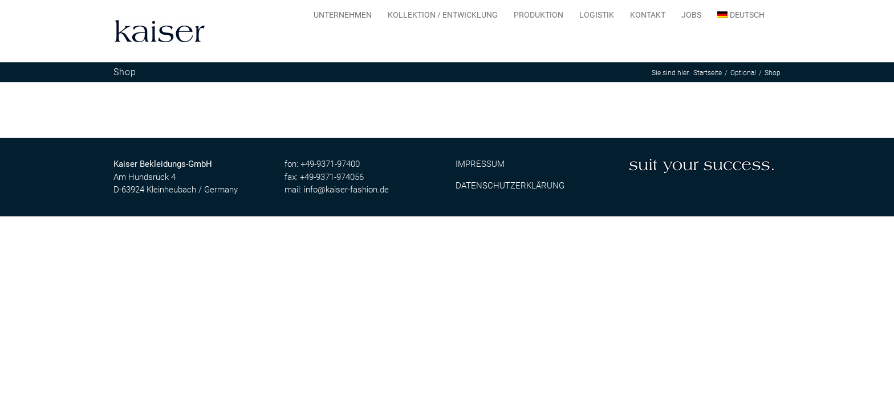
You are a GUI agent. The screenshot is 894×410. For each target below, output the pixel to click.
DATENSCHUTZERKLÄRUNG (510, 186)
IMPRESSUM (480, 164)
